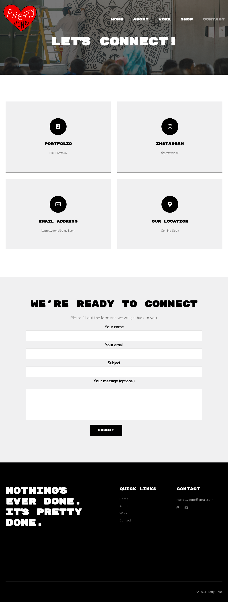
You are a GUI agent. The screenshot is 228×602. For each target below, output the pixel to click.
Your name (114, 332)
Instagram (170, 144)
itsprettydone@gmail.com (195, 500)
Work (165, 19)
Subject (114, 368)
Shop (187, 19)
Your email (114, 350)
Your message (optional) (114, 398)
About (141, 19)
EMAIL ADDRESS (58, 221)
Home (117, 19)
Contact (214, 19)
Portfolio (58, 144)
